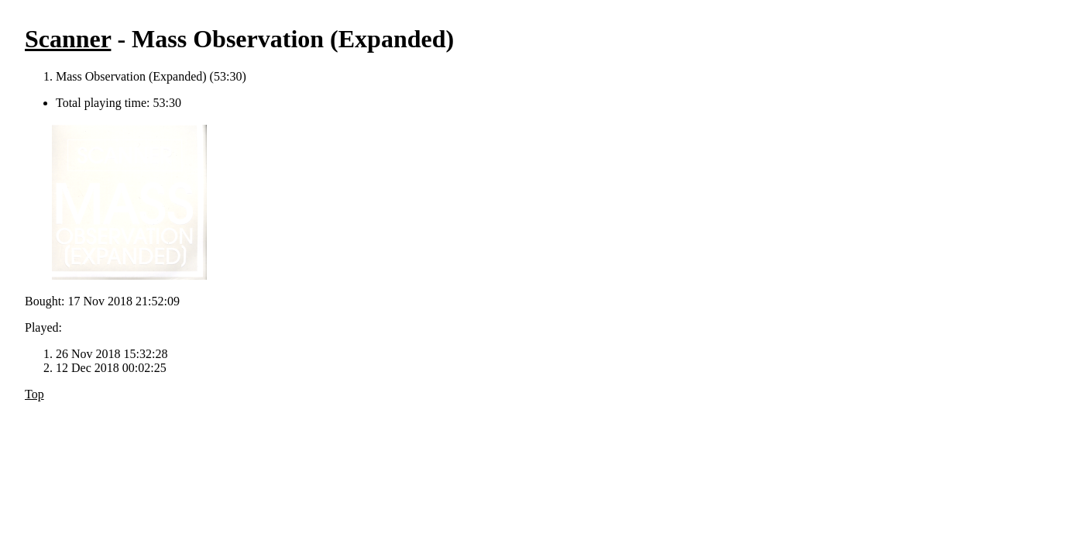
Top (34, 394)
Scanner (68, 39)
